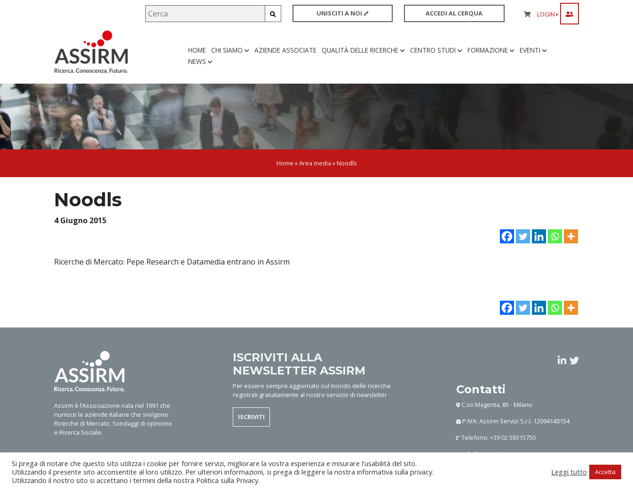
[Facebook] (507, 237)
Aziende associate (285, 50)
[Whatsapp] (555, 237)
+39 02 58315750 (513, 438)
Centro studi (436, 50)
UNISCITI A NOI (342, 13)
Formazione (490, 50)
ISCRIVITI (251, 417)
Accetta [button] (605, 472)
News (200, 61)
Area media (315, 164)
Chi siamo (230, 50)
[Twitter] (523, 237)
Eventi (533, 50)
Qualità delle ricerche (363, 50)
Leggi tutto (569, 472)
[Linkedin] (539, 237)
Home (197, 50)
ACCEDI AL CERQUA (454, 13)
